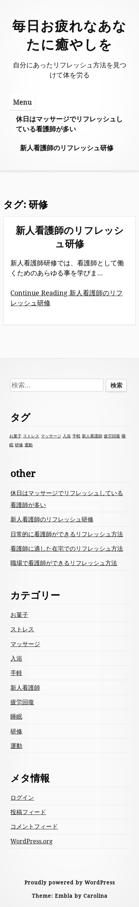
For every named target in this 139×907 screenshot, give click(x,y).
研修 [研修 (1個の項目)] (19, 444)
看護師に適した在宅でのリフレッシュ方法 (66, 548)
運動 (16, 746)
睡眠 (16, 716)
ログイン (22, 797)
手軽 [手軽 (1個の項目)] (76, 436)
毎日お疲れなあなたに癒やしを (69, 35)
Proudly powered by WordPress (69, 882)
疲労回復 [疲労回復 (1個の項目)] (112, 436)
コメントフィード (34, 826)
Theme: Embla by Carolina (69, 895)
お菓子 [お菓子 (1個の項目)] (15, 436)
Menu (22, 102)
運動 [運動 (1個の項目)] (28, 444)
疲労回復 (22, 702)
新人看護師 (25, 687)
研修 (16, 731)
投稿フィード (28, 812)
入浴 (16, 658)
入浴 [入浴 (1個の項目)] (67, 436)
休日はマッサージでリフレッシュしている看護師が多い (69, 123)
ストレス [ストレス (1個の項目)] (31, 436)
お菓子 (19, 615)
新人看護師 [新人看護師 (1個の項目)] (92, 436)
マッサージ (25, 644)
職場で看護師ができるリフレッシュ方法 (63, 563)
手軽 (16, 673)
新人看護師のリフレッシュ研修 (66, 147)
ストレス (22, 629)
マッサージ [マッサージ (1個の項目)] (51, 436)
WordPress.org (31, 841)
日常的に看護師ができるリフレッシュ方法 (66, 534)
